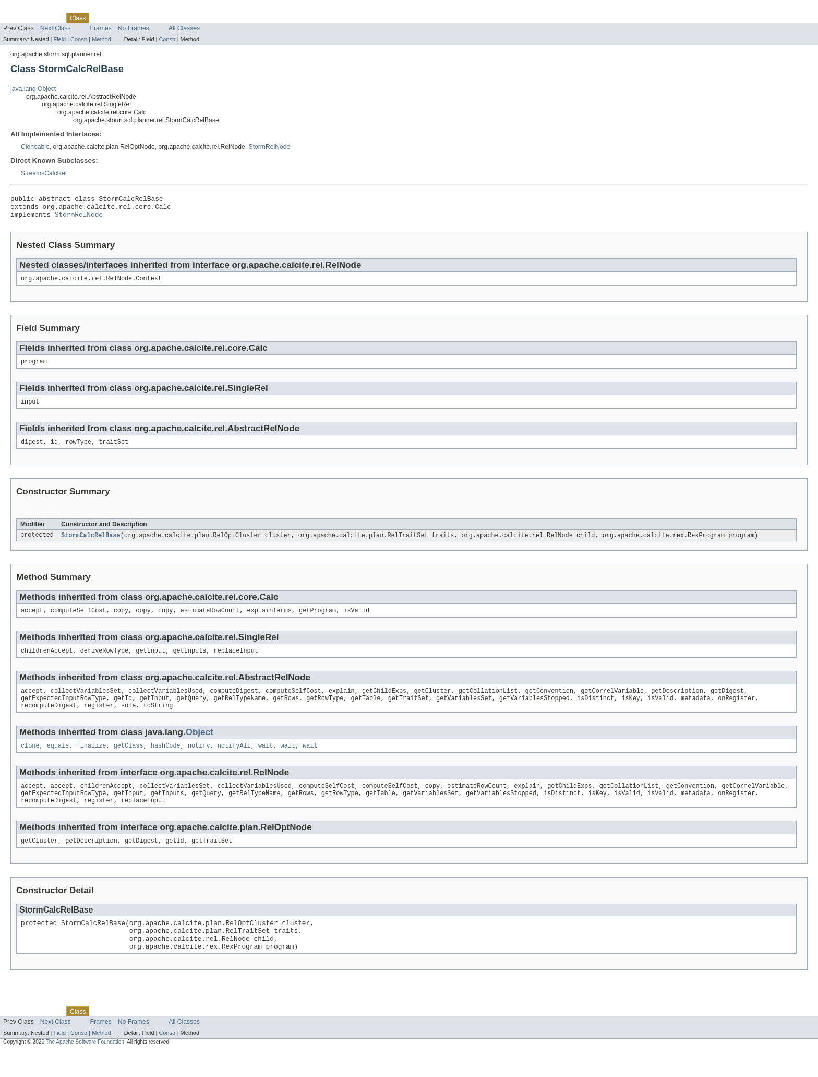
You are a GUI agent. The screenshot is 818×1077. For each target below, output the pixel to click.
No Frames (133, 28)
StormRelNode (270, 146)
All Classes (184, 28)
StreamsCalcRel (44, 173)
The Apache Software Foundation (85, 1068)
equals (58, 761)
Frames (101, 28)
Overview (16, 17)
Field (59, 39)
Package (48, 17)
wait (265, 761)
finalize (91, 761)
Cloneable (35, 146)
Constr (78, 39)
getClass (128, 761)
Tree (119, 17)
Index (178, 17)
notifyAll (234, 761)
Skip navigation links (28, 9)
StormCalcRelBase (91, 544)
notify (199, 761)
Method (101, 39)
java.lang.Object (33, 88)
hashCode (166, 761)
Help (199, 17)
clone (30, 761)
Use (100, 17)
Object (199, 747)
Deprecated (148, 17)
